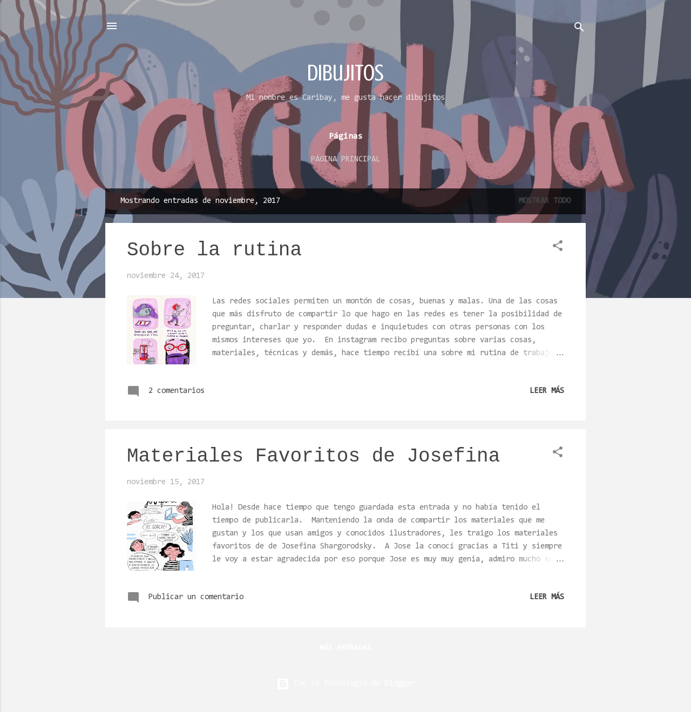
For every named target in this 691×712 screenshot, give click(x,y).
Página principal (345, 159)
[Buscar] (579, 29)
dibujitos (345, 72)
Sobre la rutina (214, 250)
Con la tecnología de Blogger (345, 684)
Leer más (547, 391)
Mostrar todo (545, 201)
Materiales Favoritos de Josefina (313, 456)
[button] (557, 248)
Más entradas (345, 648)
